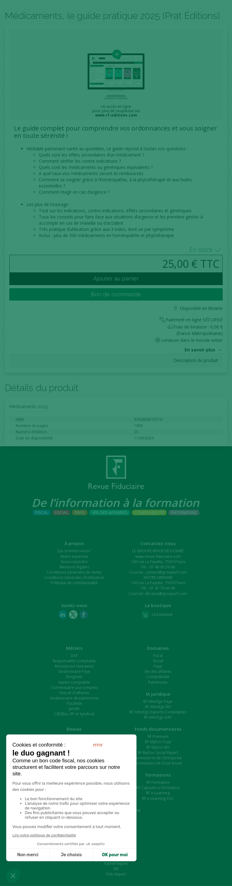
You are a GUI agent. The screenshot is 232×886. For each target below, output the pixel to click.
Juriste (74, 708)
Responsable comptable (74, 660)
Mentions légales (74, 567)
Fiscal (158, 655)
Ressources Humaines (74, 666)
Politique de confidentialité (74, 582)
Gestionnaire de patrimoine (74, 698)
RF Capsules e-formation (158, 787)
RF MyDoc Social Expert (158, 752)
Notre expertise (74, 556)
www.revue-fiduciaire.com (158, 556)
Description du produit (195, 360)
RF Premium (158, 736)
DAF (74, 655)
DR (116, 868)
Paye (158, 666)
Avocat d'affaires (74, 692)
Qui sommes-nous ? (74, 550)
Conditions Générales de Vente (74, 572)
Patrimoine (157, 682)
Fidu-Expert (116, 874)
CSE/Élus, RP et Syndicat (74, 713)
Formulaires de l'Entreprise (158, 757)
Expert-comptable (74, 682)
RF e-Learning (158, 793)
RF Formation (158, 782)
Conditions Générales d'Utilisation (74, 577)
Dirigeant (74, 676)
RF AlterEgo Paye (157, 701)
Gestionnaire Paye (74, 671)
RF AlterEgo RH (158, 706)
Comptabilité (157, 676)
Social (158, 660)
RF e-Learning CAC (158, 798)
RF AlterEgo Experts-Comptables (158, 712)
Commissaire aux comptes (74, 687)
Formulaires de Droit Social (158, 763)
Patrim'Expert (116, 863)
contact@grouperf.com (166, 572)
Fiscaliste (74, 703)
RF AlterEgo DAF (158, 717)
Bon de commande (116, 294)
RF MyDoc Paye (158, 741)
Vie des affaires (158, 671)
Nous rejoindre (74, 561)
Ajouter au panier (116, 278)
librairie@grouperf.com (166, 593)
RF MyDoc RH (157, 747)
